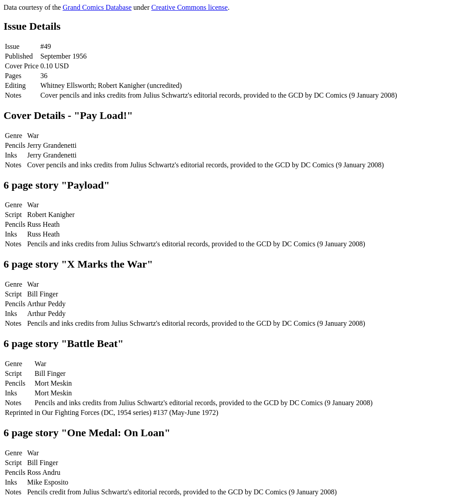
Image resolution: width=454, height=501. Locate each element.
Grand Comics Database (97, 7)
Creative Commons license (189, 7)
